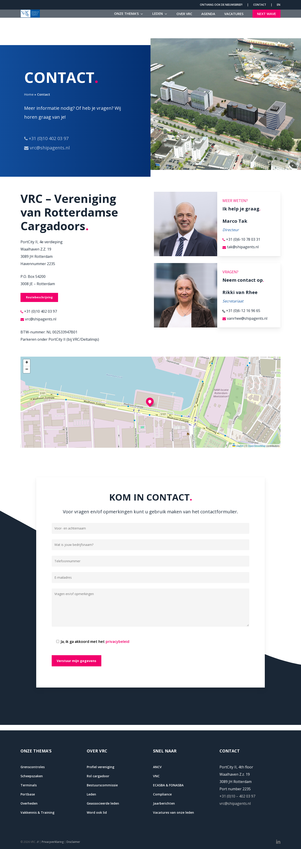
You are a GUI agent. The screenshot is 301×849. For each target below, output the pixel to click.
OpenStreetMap (257, 446)
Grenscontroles (32, 767)
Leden (91, 794)
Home (28, 94)
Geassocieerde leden (103, 803)
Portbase (27, 794)
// (38, 842)
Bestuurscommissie (102, 785)
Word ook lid (97, 812)
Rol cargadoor (98, 776)
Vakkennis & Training (37, 812)
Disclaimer (73, 842)
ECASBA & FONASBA (168, 785)
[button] (39, 297)
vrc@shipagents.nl (235, 803)
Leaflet (237, 446)
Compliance (162, 794)
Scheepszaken (31, 776)
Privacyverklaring (53, 842)
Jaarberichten (164, 803)
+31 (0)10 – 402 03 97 (237, 796)
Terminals (28, 785)
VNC (156, 776)
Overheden (29, 803)
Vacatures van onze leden (173, 812)
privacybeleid (117, 641)
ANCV (157, 767)
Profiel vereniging (100, 767)
